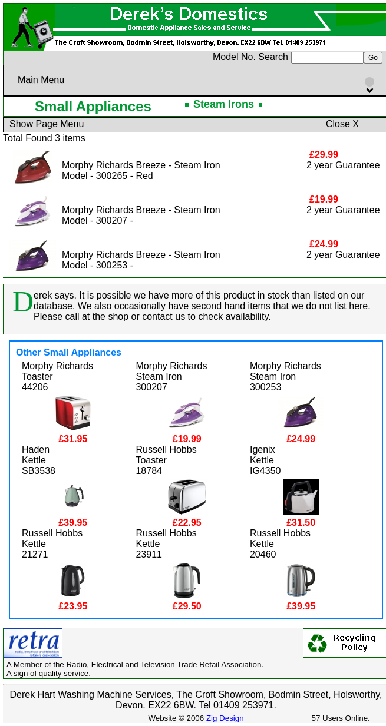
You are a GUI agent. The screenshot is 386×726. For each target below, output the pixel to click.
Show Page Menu (46, 124)
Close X (342, 124)
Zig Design (225, 718)
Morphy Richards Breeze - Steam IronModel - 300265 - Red (141, 170)
